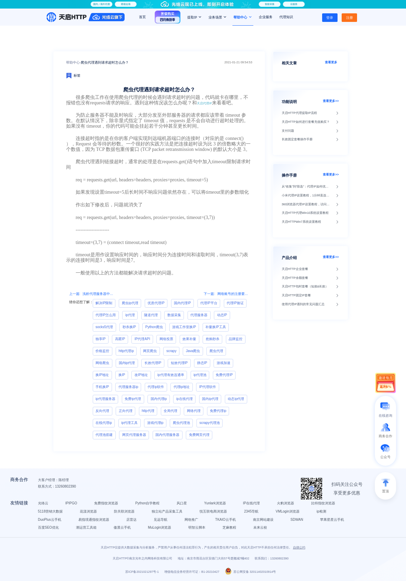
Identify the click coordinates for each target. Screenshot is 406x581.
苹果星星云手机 (332, 519)
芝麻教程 (229, 528)
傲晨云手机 (122, 528)
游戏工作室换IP (184, 327)
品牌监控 (235, 339)
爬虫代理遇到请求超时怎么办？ (105, 62)
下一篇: (209, 294)
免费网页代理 (199, 435)
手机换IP (102, 387)
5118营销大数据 (50, 511)
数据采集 (174, 315)
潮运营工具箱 (86, 528)
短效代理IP (179, 363)
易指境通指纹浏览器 (93, 519)
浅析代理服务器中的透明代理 (99, 294)
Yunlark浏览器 (215, 503)
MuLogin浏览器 (159, 528)
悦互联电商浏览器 (213, 511)
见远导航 (160, 519)
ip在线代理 (184, 399)
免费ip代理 (133, 399)
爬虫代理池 (181, 423)
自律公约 (299, 547)
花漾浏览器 (88, 511)
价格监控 (102, 351)
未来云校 (260, 528)
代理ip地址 (182, 387)
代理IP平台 (208, 303)
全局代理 (170, 411)
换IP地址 (102, 375)
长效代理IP (152, 363)
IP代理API (142, 339)
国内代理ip (159, 399)
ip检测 (321, 511)
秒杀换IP (129, 327)
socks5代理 (104, 327)
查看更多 (332, 62)
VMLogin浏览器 (287, 511)
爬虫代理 (216, 351)
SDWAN (297, 519)
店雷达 (131, 519)
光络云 (43, 503)
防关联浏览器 (124, 511)
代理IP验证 (235, 303)
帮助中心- (73, 62)
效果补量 (189, 339)
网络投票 (166, 339)
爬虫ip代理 (130, 303)
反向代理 (102, 411)
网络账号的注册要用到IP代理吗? (233, 294)
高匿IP (120, 339)
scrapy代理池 (209, 423)
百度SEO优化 (48, 528)
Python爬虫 (154, 327)
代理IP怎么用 (106, 315)
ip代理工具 (129, 423)
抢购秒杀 (212, 339)
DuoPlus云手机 (49, 519)
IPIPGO (71, 503)
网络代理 (194, 411)
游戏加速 (223, 363)
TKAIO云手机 (225, 519)
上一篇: (74, 294)
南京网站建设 (263, 519)
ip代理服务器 (105, 399)
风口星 (182, 503)
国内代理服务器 (167, 435)
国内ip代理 (127, 363)
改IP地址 (141, 375)
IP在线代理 (251, 503)
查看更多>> (331, 101)
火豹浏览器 (285, 503)
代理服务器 (198, 315)
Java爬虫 (193, 351)
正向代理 (125, 411)
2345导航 (251, 511)
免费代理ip (218, 411)
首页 (142, 17)
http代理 (148, 411)
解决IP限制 (104, 303)
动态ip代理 (236, 399)
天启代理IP (204, 103)
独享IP (100, 339)
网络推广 (191, 519)
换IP (121, 375)
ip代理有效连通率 (170, 375)
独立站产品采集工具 (167, 511)
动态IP (222, 315)
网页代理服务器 (134, 435)
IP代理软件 (207, 387)
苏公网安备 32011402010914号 (250, 572)
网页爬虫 (150, 351)
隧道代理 (151, 315)
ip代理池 (199, 375)
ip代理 (130, 315)
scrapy (171, 351)
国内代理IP (182, 303)
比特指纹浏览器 (323, 503)
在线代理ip (104, 423)
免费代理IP (224, 375)
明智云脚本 (196, 528)
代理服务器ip (128, 387)
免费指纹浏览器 (106, 503)
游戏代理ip (155, 423)
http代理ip (126, 351)
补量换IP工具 (215, 327)
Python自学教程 (147, 503)
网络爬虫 (102, 363)
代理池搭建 (104, 435)
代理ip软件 (156, 387)
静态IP (202, 363)
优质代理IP (156, 303)
